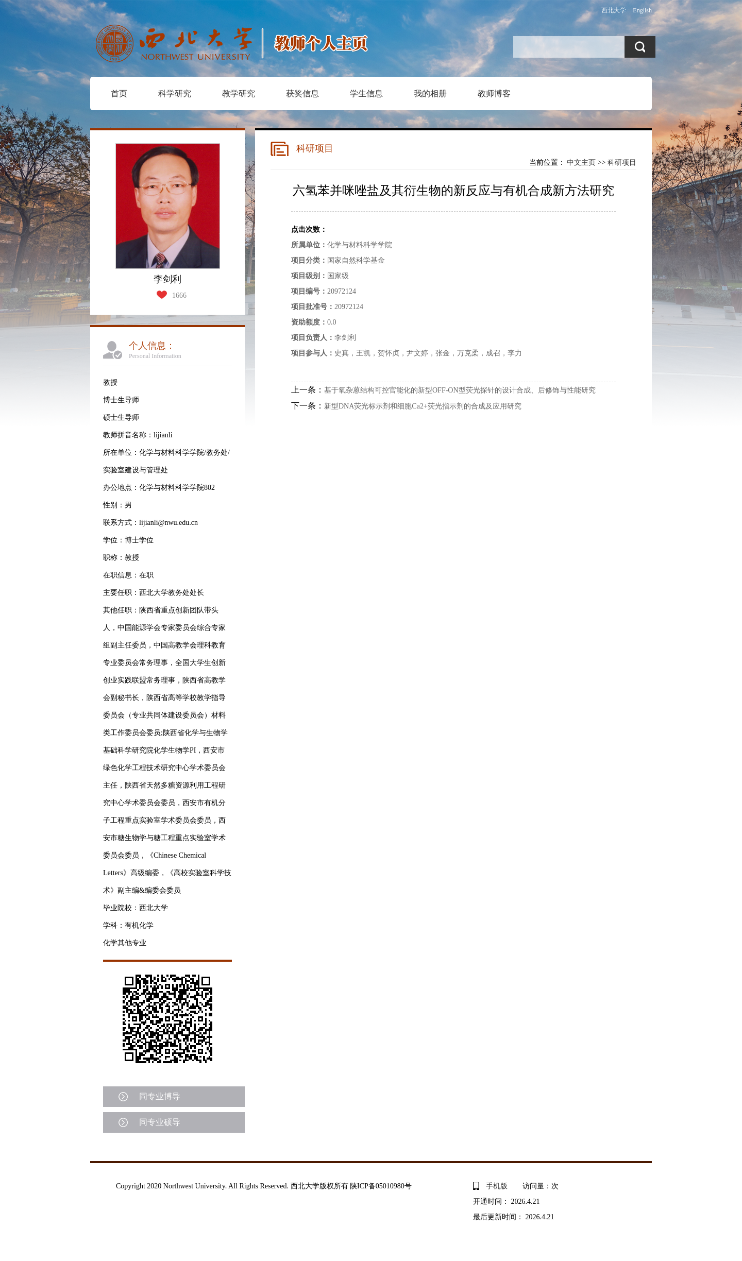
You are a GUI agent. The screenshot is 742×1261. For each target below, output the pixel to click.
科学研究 (174, 93)
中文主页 (581, 162)
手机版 (497, 1186)
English (642, 10)
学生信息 (366, 93)
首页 (119, 93)
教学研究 (238, 93)
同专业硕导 (159, 1122)
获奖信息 (302, 93)
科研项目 (622, 162)
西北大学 (613, 10)
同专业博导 (159, 1096)
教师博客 (494, 93)
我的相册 (430, 93)
